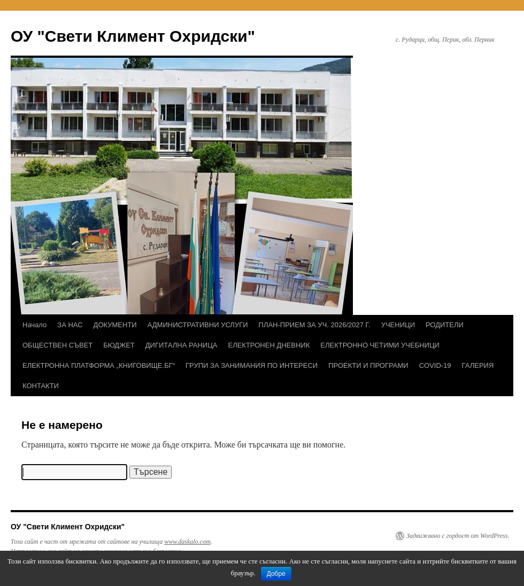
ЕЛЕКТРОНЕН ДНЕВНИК (269, 345)
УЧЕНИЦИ (398, 325)
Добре (276, 573)
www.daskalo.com (187, 541)
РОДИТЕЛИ (445, 325)
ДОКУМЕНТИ (115, 325)
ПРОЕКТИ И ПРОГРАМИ (368, 365)
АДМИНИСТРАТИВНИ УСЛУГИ (198, 325)
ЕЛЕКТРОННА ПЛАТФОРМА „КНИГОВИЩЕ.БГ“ (98, 365)
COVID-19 (435, 365)
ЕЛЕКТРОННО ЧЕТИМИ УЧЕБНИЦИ (380, 345)
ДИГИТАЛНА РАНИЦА (181, 345)
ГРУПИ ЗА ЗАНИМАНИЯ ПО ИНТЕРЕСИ (252, 365)
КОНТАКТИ (40, 386)
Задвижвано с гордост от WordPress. (457, 535)
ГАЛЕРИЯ (478, 365)
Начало (34, 325)
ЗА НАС (69, 325)
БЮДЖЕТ (119, 345)
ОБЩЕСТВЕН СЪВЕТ (57, 345)
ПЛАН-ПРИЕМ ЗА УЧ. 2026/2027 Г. (315, 325)
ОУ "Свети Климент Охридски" (133, 36)
